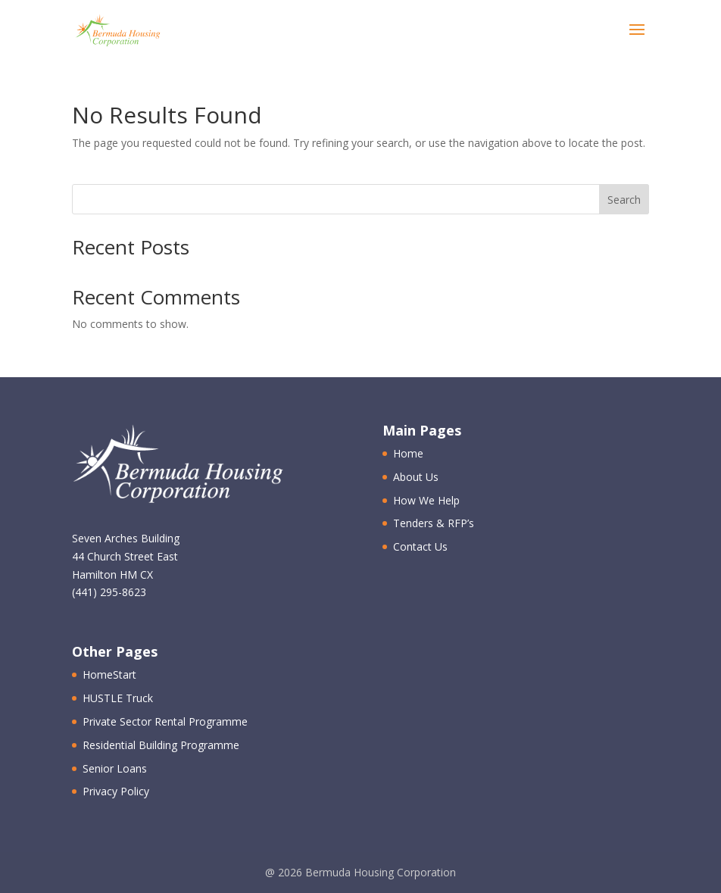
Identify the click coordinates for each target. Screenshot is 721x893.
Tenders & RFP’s (433, 523)
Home (408, 453)
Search (624, 199)
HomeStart (109, 674)
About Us (416, 477)
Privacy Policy (116, 791)
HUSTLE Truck (118, 698)
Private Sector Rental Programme (165, 721)
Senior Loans (115, 768)
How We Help (426, 500)
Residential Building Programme (161, 745)
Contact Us (420, 546)
